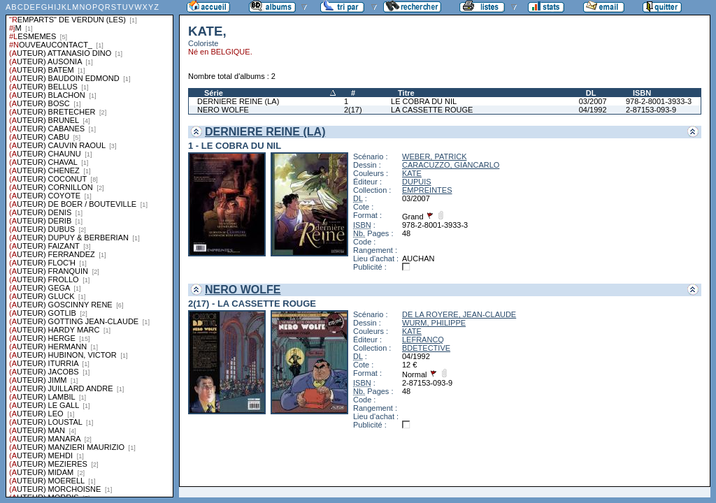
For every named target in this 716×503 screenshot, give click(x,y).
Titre (406, 93)
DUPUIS (416, 181)
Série (213, 93)
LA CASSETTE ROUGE (432, 109)
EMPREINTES (427, 190)
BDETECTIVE (426, 348)
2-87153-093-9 (651, 109)
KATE (412, 173)
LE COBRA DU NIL (424, 101)
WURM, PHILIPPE (434, 323)
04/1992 (593, 109)
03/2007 (593, 101)
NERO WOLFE (223, 109)
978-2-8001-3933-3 (659, 101)
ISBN (642, 93)
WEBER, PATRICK (434, 156)
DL (591, 93)
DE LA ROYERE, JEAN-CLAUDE (459, 314)
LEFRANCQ (423, 339)
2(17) (353, 109)
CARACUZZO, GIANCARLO (450, 165)
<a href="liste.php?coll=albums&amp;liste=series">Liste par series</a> (89, 248)
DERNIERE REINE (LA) (238, 101)
